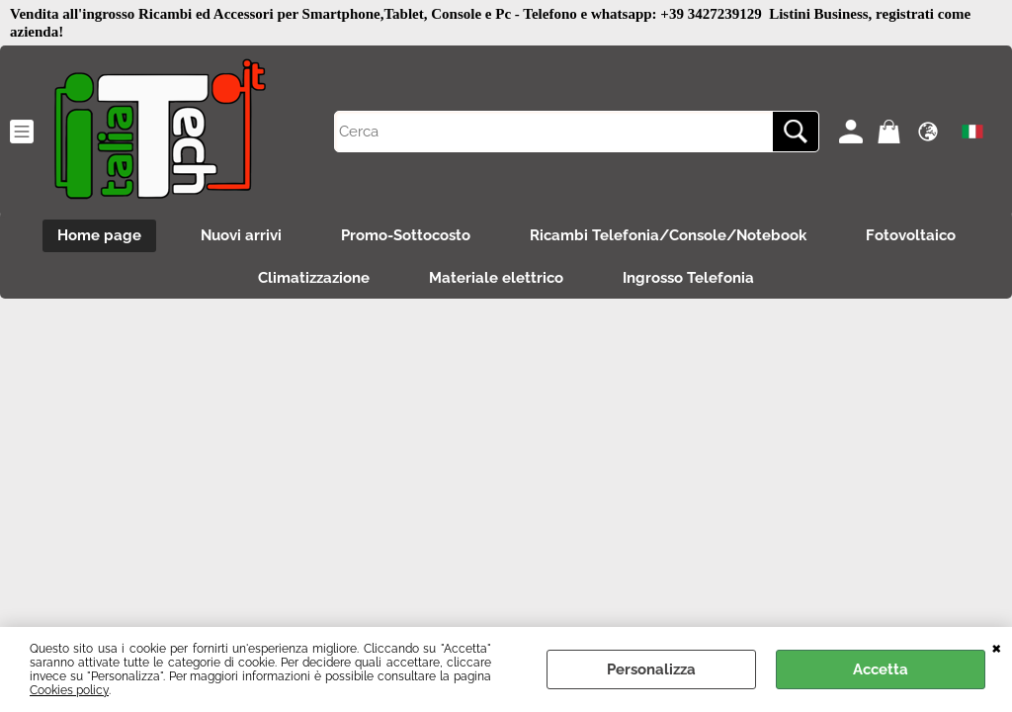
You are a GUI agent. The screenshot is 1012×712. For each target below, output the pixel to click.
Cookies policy (69, 690)
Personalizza (651, 669)
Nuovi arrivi (241, 235)
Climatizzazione (314, 278)
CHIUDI (996, 647)
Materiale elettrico (496, 278)
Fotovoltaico (911, 235)
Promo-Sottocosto (405, 235)
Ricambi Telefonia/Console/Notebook (668, 235)
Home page (99, 235)
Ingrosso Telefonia (688, 278)
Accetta (880, 669)
